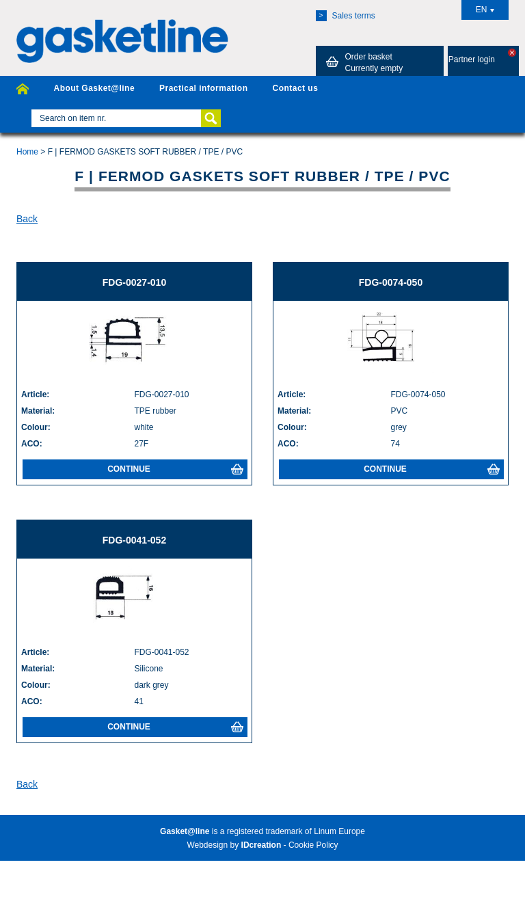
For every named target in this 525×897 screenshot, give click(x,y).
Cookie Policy (313, 845)
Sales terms (345, 15)
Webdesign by (234, 845)
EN (485, 9)
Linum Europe (339, 831)
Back (27, 218)
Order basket (362, 62)
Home (27, 152)
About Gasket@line (94, 88)
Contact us (295, 88)
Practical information (203, 88)
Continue (175, 469)
